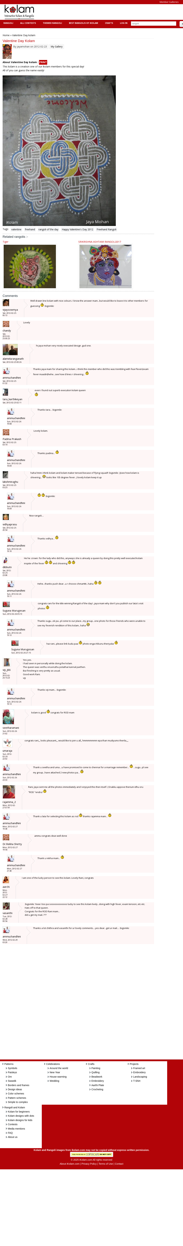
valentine (16, 229)
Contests (12, 1124)
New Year (55, 1072)
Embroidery (97, 1080)
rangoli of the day (48, 229)
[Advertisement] (101, 12)
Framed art (139, 1068)
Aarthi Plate (97, 1085)
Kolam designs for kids (20, 1120)
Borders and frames (18, 1085)
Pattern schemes (17, 1098)
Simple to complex (18, 1102)
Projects (134, 1064)
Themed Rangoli (52, 23)
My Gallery (57, 46)
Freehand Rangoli (106, 229)
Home (6, 35)
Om (10, 1076)
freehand (30, 229)
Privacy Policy (89, 1163)
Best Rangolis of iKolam (83, 23)
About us (12, 1137)
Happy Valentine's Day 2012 (77, 229)
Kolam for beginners (19, 1111)
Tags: (6, 229)
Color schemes (16, 1093)
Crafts (109, 23)
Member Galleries (169, 1)
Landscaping (140, 1076)
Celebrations (53, 1064)
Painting (95, 1068)
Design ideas (15, 1089)
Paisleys (12, 1072)
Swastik (12, 1080)
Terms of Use (106, 1163)
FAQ (10, 1132)
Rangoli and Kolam (14, 1107)
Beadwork (96, 1076)
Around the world (59, 1068)
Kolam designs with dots (21, 1115)
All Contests (27, 23)
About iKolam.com (70, 1163)
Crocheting (97, 1089)
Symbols (12, 1068)
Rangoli (8, 23)
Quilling (95, 1072)
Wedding (54, 1080)
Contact (119, 1163)
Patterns (8, 1064)
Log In (123, 23)
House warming (58, 1076)
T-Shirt (136, 1080)
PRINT (43, 62)
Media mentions (16, 1128)
